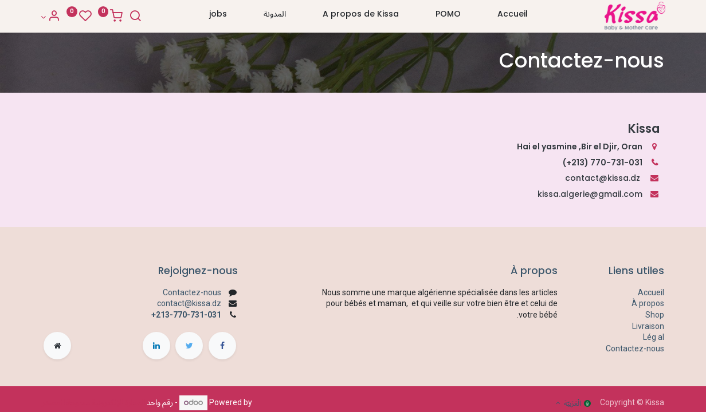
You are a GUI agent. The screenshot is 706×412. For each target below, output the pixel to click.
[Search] (137, 17)
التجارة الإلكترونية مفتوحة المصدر (93, 402)
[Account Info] (52, 17)
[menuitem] (512, 16)
